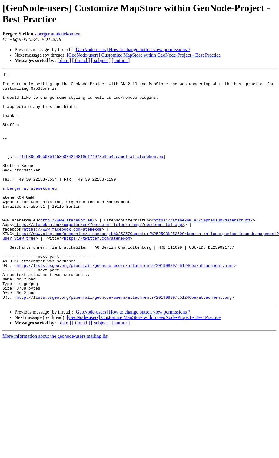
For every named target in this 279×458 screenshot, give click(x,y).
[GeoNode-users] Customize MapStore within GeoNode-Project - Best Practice (144, 55)
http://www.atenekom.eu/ (67, 250)
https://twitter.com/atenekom (97, 271)
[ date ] (64, 60)
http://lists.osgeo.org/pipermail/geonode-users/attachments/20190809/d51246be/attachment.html (125, 304)
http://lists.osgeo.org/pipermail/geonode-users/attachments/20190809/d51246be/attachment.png (124, 342)
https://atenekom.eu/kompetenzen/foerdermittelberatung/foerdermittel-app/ (99, 255)
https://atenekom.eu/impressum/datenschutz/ (203, 250)
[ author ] (121, 60)
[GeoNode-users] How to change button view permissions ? (132, 49)
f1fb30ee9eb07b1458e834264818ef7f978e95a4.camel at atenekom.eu (91, 173)
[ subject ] (101, 60)
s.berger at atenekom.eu (58, 33)
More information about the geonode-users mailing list (55, 381)
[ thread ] (81, 60)
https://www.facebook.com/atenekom (62, 261)
